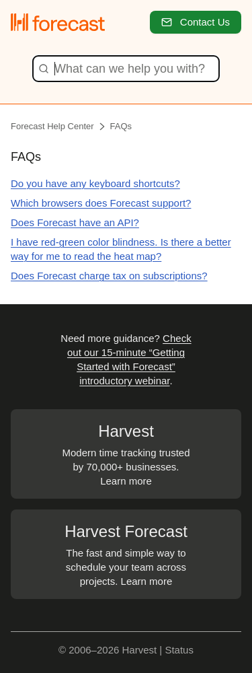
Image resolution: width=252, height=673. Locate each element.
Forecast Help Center (52, 126)
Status (179, 650)
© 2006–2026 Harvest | (111, 650)
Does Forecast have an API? (75, 222)
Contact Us (195, 22)
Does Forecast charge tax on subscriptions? (109, 275)
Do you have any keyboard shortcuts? (95, 183)
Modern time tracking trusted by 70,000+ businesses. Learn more (126, 453)
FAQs (121, 126)
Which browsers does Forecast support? (101, 203)
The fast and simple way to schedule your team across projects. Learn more (126, 553)
